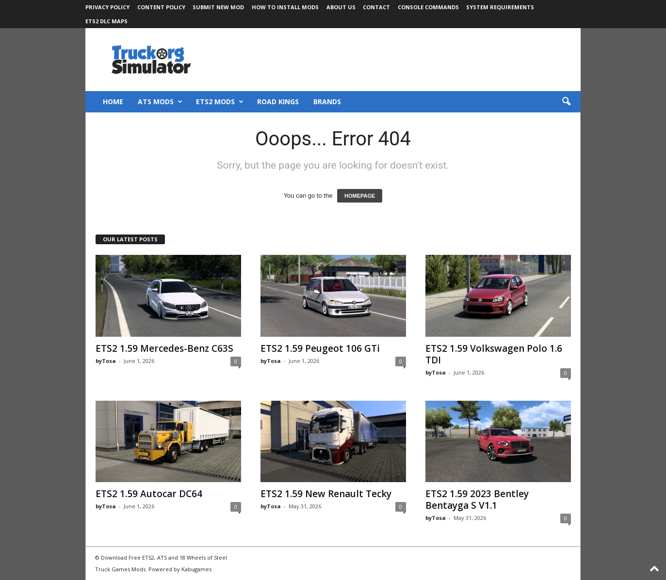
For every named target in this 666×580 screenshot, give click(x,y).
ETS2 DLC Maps (106, 21)
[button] (566, 101)
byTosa (106, 360)
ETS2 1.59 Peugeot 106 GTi (320, 348)
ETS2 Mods (220, 101)
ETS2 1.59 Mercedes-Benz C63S (164, 348)
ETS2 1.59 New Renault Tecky (325, 493)
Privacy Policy (107, 7)
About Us (341, 7)
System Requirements (500, 7)
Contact (376, 7)
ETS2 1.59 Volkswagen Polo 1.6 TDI (493, 354)
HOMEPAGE (359, 196)
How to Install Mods (285, 7)
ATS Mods (160, 101)
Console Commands (428, 7)
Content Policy (161, 7)
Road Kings (278, 101)
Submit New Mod (218, 7)
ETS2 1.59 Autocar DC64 (149, 493)
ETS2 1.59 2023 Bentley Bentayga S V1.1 (477, 499)
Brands (327, 101)
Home (113, 101)
